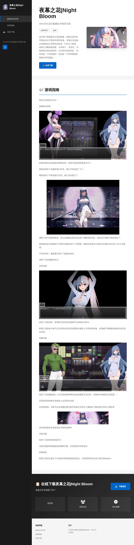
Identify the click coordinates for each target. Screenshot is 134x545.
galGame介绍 (40, 530)
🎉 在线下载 (48, 65)
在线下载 (38, 538)
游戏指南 (38, 534)
